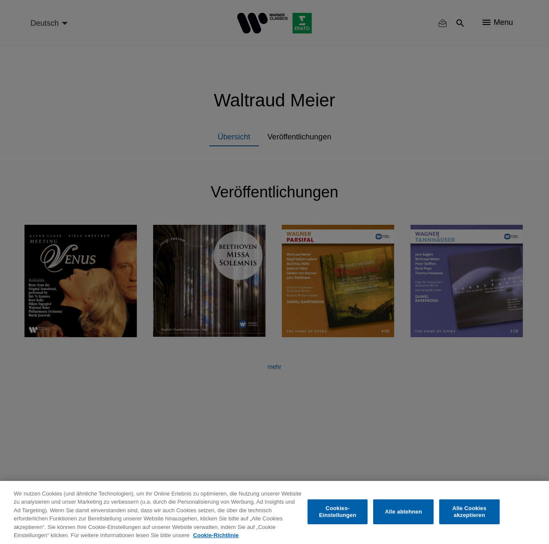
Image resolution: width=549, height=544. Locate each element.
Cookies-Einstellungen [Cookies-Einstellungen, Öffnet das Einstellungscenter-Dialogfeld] (337, 511)
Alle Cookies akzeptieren (469, 511)
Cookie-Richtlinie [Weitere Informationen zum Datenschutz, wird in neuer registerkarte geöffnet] (215, 535)
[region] (274, 512)
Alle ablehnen (403, 511)
